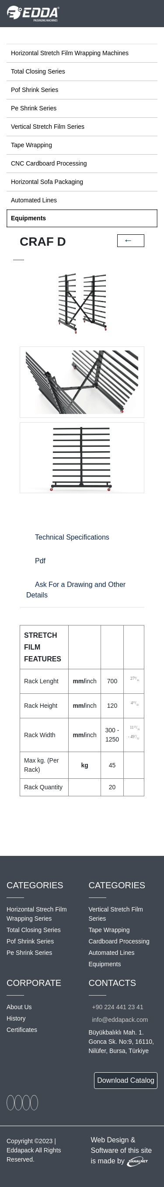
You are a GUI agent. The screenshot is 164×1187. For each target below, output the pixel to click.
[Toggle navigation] (152, 13)
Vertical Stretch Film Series (47, 126)
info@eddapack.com (120, 1019)
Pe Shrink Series (33, 108)
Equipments (28, 218)
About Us (19, 1006)
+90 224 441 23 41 (117, 1006)
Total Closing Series (38, 71)
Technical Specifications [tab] (72, 537)
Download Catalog (125, 1080)
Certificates (22, 1029)
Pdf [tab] (40, 561)
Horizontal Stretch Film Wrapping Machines (70, 53)
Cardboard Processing (119, 941)
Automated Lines (34, 200)
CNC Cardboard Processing (49, 163)
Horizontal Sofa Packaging (47, 181)
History (16, 1018)
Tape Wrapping (31, 144)
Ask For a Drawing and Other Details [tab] (76, 590)
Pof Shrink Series (34, 89)
